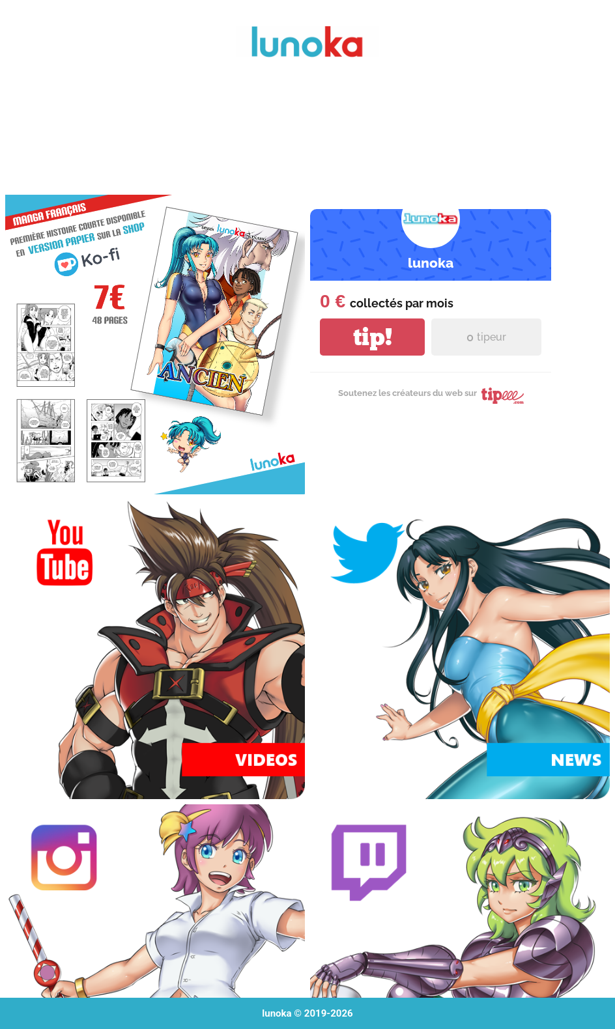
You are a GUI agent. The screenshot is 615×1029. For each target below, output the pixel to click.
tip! (372, 337)
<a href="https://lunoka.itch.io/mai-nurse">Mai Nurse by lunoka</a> (307, 132)
